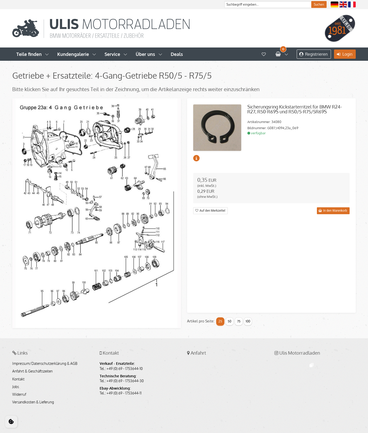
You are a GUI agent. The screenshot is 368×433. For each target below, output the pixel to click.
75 (238, 321)
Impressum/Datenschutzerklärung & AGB (44, 364)
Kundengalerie (73, 54)
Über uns (145, 54)
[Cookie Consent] (11, 422)
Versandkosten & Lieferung (33, 402)
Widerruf (19, 394)
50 (229, 321)
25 (220, 321)
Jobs (15, 387)
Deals (177, 54)
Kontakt (18, 379)
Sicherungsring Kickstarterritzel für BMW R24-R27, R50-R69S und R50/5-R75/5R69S (294, 109)
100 (248, 321)
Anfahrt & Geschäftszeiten (32, 371)
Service (112, 54)
